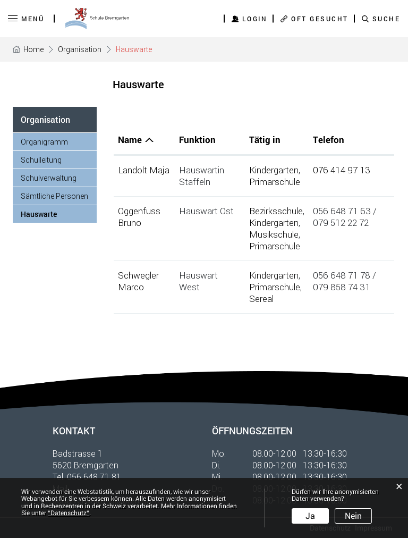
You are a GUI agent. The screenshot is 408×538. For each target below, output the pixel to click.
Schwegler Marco (138, 281)
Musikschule (274, 234)
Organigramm (44, 142)
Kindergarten (274, 170)
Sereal (261, 298)
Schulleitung (41, 160)
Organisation (45, 119)
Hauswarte (59, 214)
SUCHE (386, 18)
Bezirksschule (276, 211)
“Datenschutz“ (68, 513)
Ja (310, 516)
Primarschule (274, 181)
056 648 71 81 (94, 476)
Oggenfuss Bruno (139, 217)
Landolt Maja (143, 170)
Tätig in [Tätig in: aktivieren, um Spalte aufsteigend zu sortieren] (264, 139)
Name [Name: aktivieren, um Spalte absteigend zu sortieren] (130, 139)
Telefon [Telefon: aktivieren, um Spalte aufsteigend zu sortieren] (328, 139)
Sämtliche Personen (54, 196)
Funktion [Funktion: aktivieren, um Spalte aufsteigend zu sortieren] (197, 139)
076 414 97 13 (341, 170)
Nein (353, 516)
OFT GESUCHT (319, 18)
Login (255, 18)
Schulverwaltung (48, 178)
